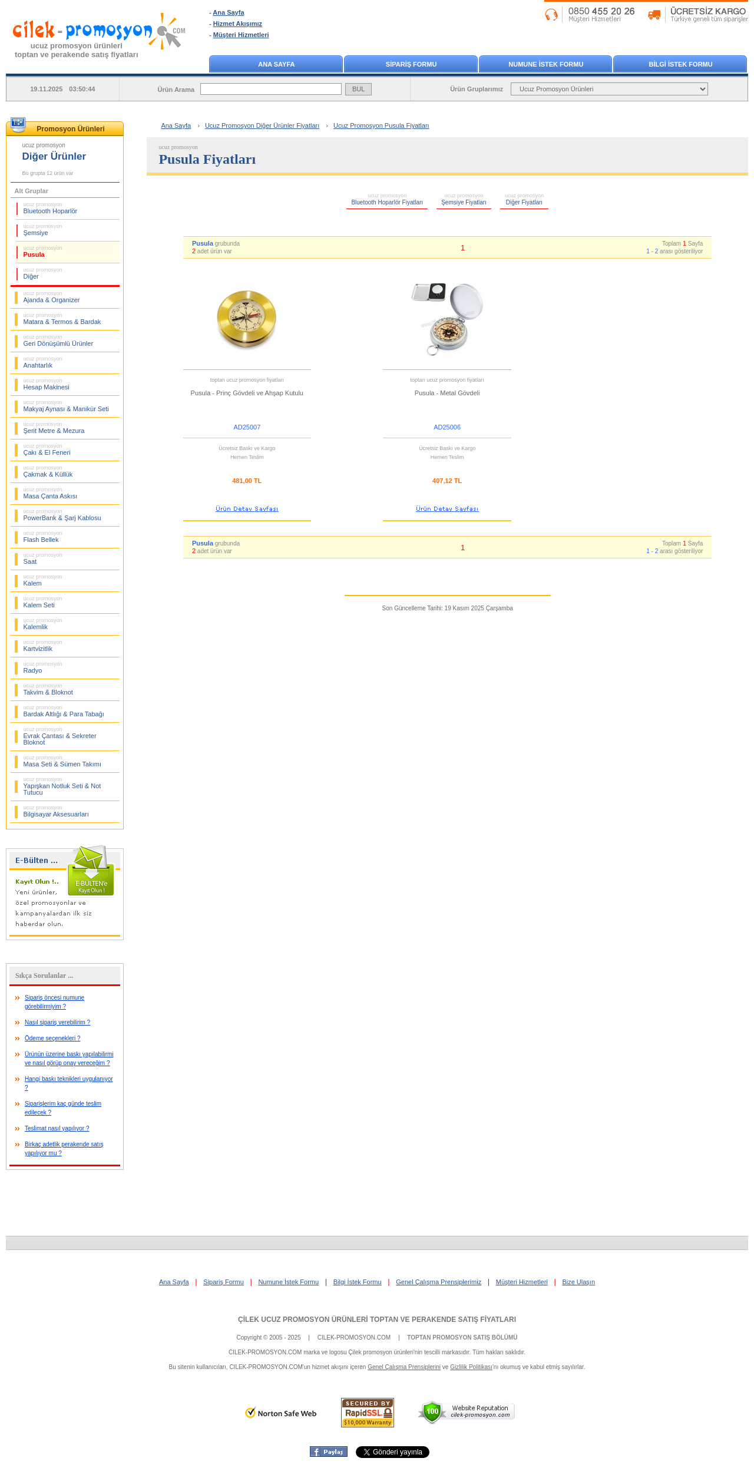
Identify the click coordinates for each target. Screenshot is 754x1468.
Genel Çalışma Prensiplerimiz (438, 1281)
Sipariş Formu (223, 1281)
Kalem (43, 580)
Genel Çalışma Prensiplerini (404, 1367)
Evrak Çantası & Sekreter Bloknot (60, 736)
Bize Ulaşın (578, 1281)
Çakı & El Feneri (47, 449)
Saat (43, 558)
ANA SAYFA (276, 64)
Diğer (43, 273)
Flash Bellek (43, 536)
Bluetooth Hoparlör (51, 207)
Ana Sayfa (228, 12)
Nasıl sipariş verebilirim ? (57, 1022)
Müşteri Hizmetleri (241, 34)
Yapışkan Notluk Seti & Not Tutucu (62, 786)
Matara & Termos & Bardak (62, 318)
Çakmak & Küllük (48, 471)
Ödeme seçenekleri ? (53, 1038)
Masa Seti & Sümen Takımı (62, 761)
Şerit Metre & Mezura (54, 427)
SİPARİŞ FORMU (411, 64)
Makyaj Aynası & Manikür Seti (66, 405)
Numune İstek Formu (288, 1281)
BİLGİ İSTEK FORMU (681, 64)
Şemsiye (43, 229)
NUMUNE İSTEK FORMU (545, 64)
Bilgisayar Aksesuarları (56, 811)
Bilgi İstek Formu (357, 1281)
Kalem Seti (43, 602)
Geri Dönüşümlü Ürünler (59, 340)
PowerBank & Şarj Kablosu (62, 514)
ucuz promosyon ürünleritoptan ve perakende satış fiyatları (76, 50)
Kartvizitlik (43, 645)
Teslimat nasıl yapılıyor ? (57, 1128)
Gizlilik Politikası (471, 1367)
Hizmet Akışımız (237, 23)
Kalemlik (43, 623)
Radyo (43, 667)
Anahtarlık (43, 362)
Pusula (43, 251)
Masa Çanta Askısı (51, 493)
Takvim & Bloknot (48, 689)
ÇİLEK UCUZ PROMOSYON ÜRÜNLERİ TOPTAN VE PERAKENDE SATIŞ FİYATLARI (377, 1319)
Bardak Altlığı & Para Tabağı (64, 711)
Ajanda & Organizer (52, 296)
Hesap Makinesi (47, 384)
